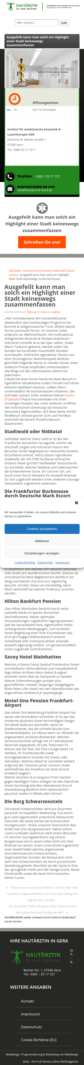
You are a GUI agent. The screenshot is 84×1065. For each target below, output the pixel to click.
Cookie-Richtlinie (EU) (38, 1039)
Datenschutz (45, 562)
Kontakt (27, 1001)
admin (57, 312)
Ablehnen (42, 541)
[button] (77, 503)
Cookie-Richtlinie (24, 562)
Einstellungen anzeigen (42, 553)
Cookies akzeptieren (42, 529)
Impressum (62, 562)
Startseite (15, 271)
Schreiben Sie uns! (42, 242)
